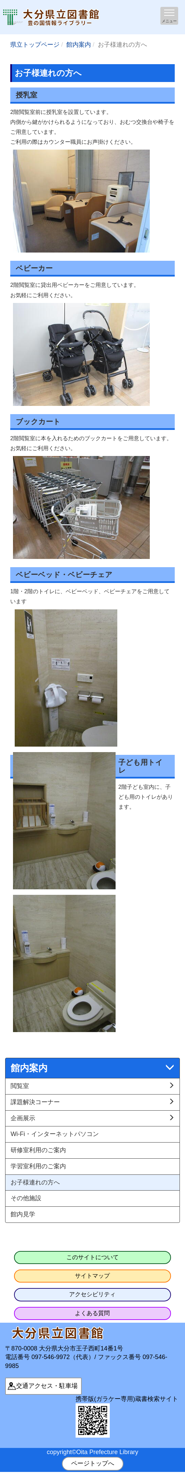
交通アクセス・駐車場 (47, 1385)
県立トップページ (35, 44)
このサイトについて (92, 1257)
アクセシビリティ (92, 1294)
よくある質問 (92, 1313)
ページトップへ (92, 1463)
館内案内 (78, 44)
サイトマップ (92, 1276)
